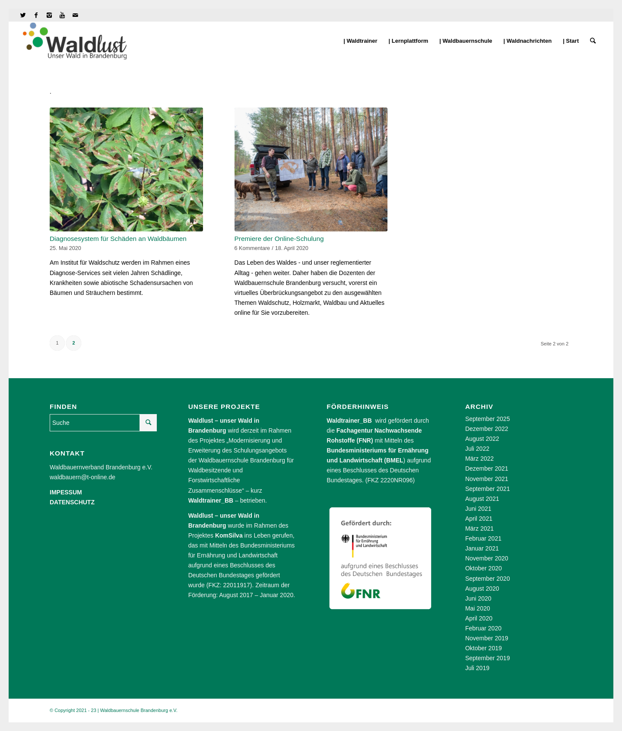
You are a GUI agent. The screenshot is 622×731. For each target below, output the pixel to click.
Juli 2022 (477, 448)
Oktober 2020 (483, 568)
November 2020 (486, 558)
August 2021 (482, 498)
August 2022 (482, 438)
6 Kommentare (252, 248)
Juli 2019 (477, 668)
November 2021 (486, 478)
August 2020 (482, 588)
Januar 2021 (482, 548)
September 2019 (487, 658)
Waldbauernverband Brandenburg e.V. (101, 467)
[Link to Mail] (75, 15)
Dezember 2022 (486, 428)
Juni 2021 (478, 508)
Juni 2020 (478, 598)
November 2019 (486, 638)
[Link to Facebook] (36, 15)
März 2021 (479, 528)
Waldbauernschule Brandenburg (242, 460)
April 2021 (478, 518)
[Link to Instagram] (49, 15)
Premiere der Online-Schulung (279, 238)
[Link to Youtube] (62, 15)
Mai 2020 (477, 608)
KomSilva (229, 535)
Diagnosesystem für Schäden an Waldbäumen (118, 238)
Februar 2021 (483, 538)
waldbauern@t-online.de (82, 477)
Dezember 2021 (486, 468)
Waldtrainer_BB (349, 420)
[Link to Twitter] (23, 15)
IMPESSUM (66, 492)
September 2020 (487, 578)
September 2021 (487, 488)
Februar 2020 (483, 628)
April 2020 (478, 618)
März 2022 (479, 458)
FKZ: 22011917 (229, 585)
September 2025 (487, 418)
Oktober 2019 (483, 648)
